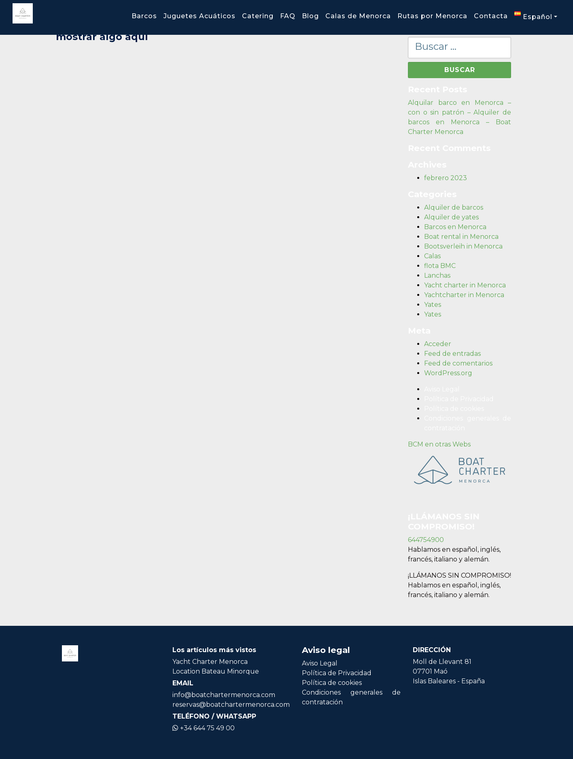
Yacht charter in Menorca (465, 285)
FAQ (287, 16)
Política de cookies (454, 408)
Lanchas (437, 275)
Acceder (437, 344)
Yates (432, 304)
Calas (432, 256)
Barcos (144, 16)
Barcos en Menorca (455, 227)
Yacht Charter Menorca (210, 661)
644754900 (426, 540)
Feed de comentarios (458, 363)
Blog (310, 16)
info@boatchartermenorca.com (223, 695)
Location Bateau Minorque (215, 671)
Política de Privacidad (459, 399)
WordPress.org (448, 373)
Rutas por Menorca (432, 16)
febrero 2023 (445, 178)
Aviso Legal (442, 389)
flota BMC (440, 266)
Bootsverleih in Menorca (463, 246)
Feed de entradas (452, 353)
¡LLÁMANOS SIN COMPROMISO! (459, 575)
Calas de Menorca (358, 16)
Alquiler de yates (451, 217)
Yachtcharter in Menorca (464, 295)
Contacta (491, 16)
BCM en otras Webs (439, 444)
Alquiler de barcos (453, 207)
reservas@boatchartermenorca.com (231, 704)
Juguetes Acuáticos (199, 16)
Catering (258, 16)
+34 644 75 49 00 (203, 728)
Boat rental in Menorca (461, 236)
